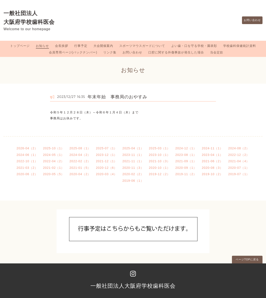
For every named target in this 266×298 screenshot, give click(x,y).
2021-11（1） (132, 161)
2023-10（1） (159, 155)
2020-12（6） (106, 167)
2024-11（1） (212, 148)
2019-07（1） (238, 174)
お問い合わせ (250, 20)
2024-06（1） (27, 155)
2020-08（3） (212, 167)
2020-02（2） (132, 174)
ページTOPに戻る (247, 259)
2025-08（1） (80, 148)
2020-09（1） (186, 167)
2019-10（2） (212, 174)
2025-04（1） (132, 148)
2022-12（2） (238, 155)
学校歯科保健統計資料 (239, 46)
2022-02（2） (80, 161)
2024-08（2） (238, 148)
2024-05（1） (53, 155)
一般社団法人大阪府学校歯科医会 (133, 286)
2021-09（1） (186, 161)
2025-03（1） (159, 148)
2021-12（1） (106, 161)
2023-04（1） (212, 155)
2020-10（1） (159, 167)
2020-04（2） (80, 174)
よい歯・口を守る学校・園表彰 (194, 46)
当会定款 (216, 52)
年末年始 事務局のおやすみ (117, 96)
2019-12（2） (159, 174)
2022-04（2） (53, 161)
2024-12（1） (186, 148)
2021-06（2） (212, 161)
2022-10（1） (27, 161)
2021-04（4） (238, 161)
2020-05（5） (53, 174)
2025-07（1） (106, 148)
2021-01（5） (80, 167)
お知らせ (42, 46)
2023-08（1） (186, 155)
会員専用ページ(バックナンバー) (73, 52)
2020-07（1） (238, 167)
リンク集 (109, 52)
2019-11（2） (186, 174)
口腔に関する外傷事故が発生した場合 (176, 52)
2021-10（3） (159, 161)
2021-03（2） (27, 167)
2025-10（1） (53, 148)
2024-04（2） (80, 155)
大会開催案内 (103, 46)
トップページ (20, 46)
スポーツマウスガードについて (142, 46)
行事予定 (80, 46)
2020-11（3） (132, 167)
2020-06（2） (27, 174)
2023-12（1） (106, 155)
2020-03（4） (106, 174)
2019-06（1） (132, 180)
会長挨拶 (61, 46)
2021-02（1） (53, 167)
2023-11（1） (132, 155)
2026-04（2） (27, 148)
